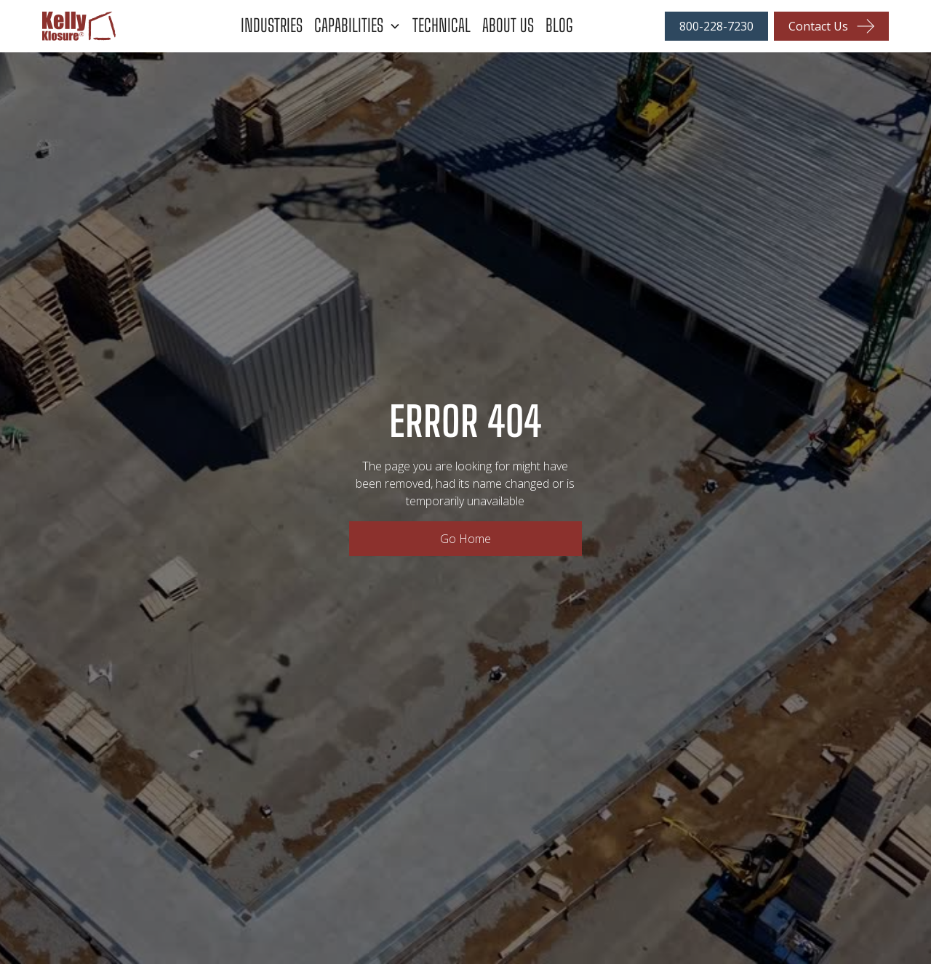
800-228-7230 (716, 26)
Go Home (465, 539)
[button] (363, 25)
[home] (121, 26)
